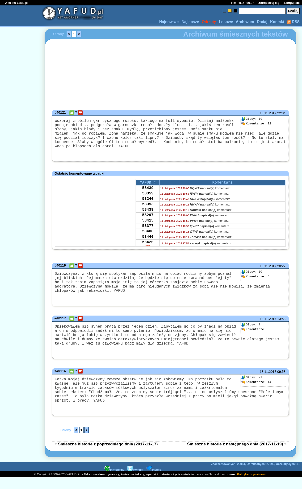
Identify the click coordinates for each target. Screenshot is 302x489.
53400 (147, 247)
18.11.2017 (268, 113)
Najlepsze (190, 22)
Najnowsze (169, 22)
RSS (293, 22)
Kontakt (277, 22)
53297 (147, 227)
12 (256, 124)
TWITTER (135, 481)
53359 (147, 202)
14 (256, 393)
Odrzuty (209, 22)
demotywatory (108, 485)
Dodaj (262, 22)
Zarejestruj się (268, 2)
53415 (147, 234)
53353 (147, 215)
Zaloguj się (292, 2)
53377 (147, 240)
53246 (147, 208)
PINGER (154, 481)
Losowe (226, 22)
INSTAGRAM (114, 481)
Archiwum (245, 22)
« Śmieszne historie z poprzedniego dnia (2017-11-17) (106, 455)
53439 (147, 196)
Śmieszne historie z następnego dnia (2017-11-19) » (236, 455)
